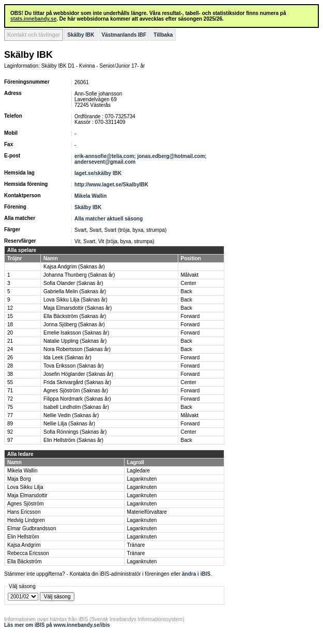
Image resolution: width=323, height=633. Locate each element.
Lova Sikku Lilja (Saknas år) (75, 300)
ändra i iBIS (196, 574)
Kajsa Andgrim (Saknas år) (74, 267)
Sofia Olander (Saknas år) (73, 283)
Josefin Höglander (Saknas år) (78, 374)
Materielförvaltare (147, 512)
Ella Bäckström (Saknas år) (74, 316)
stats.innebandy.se (33, 19)
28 (10, 366)
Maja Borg (19, 479)
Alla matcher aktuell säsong (108, 218)
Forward (190, 316)
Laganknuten (142, 479)
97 (10, 440)
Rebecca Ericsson (28, 553)
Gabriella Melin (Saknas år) (74, 291)
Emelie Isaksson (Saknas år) (76, 333)
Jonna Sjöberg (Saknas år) (74, 324)
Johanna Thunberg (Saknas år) (79, 275)
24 (10, 349)
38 (10, 374)
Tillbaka (163, 35)
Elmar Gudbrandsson (31, 528)
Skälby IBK (80, 35)
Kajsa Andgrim (23, 545)
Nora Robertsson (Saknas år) (77, 349)
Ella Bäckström (24, 561)
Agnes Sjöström (25, 504)
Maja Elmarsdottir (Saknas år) (77, 308)
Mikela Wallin (90, 196)
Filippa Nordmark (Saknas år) (77, 399)
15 (10, 316)
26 (10, 357)
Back (186, 291)
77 (10, 415)
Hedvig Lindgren (26, 520)
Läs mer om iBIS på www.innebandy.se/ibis (57, 625)
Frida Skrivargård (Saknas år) (77, 382)
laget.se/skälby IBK (97, 173)
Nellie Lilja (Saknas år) (69, 423)
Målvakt (189, 275)
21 (10, 341)
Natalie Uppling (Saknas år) (74, 341)
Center (188, 283)
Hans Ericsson (23, 512)
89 (10, 423)
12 (10, 308)
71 (10, 390)
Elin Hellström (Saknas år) (73, 440)
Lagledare (138, 470)
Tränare (136, 545)
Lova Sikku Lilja (25, 487)
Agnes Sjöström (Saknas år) (75, 390)
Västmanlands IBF (124, 35)
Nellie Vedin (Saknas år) (71, 415)
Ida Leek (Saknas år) (67, 357)
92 (10, 432)
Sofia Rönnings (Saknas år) (74, 432)
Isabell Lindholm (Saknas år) (76, 407)
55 (10, 382)
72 (10, 399)
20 (10, 333)
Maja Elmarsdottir (27, 495)
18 (10, 324)
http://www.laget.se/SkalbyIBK (111, 184)
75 (10, 407)
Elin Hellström (23, 537)
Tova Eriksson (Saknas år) (73, 366)
